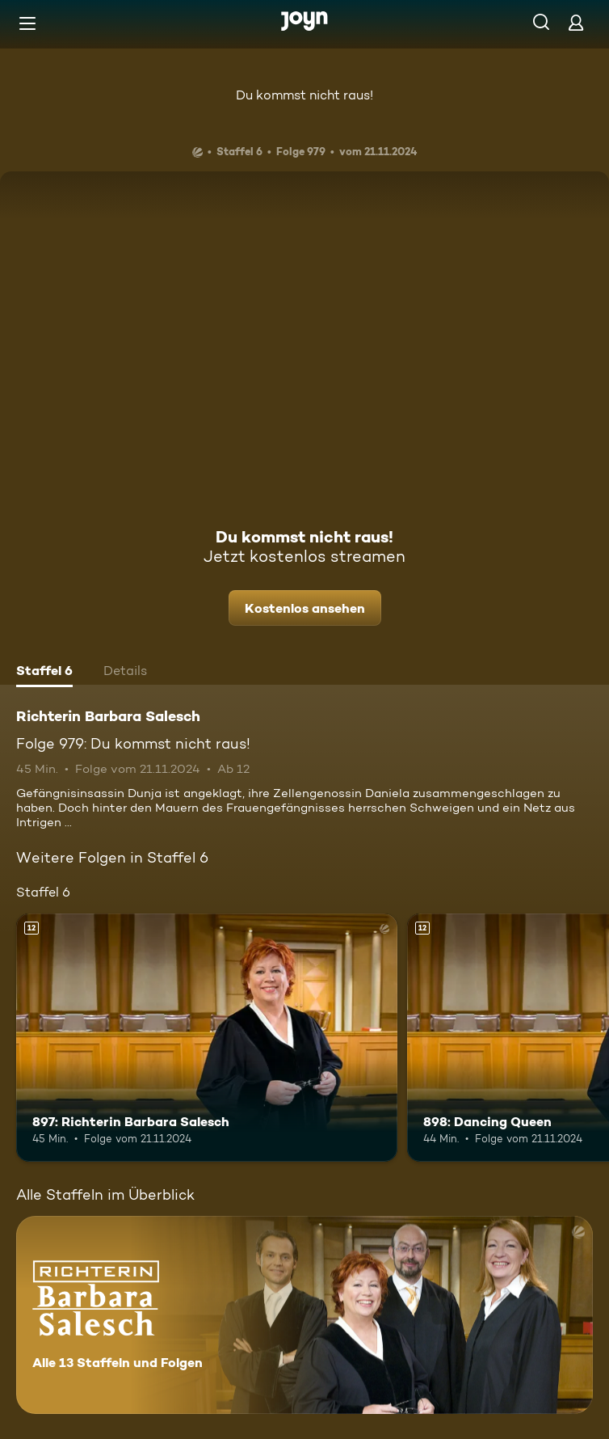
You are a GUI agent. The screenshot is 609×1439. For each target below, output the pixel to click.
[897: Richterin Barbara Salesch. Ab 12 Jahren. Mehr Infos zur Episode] (206, 1038)
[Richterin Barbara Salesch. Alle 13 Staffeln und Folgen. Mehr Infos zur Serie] (304, 1315)
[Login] (576, 22)
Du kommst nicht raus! (304, 95)
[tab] (44, 672)
